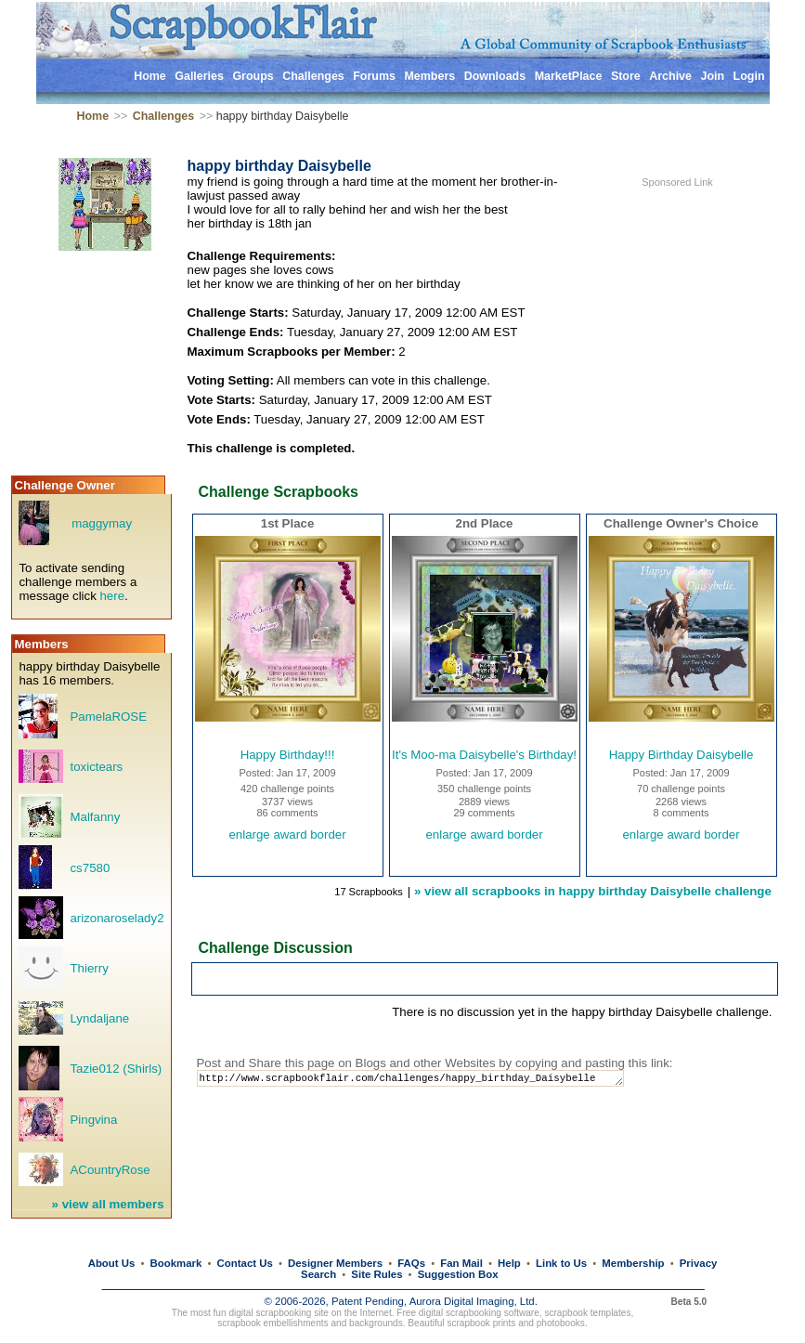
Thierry (89, 968)
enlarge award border (286, 834)
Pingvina (93, 1120)
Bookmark (176, 1263)
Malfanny (95, 817)
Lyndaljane (99, 1018)
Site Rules (376, 1274)
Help (509, 1263)
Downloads (495, 76)
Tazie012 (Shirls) (116, 1069)
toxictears (96, 767)
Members (429, 76)
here (111, 596)
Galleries (199, 76)
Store (626, 76)
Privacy (699, 1263)
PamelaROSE (108, 717)
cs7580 (90, 868)
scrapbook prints (481, 1323)
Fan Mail (461, 1263)
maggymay (101, 523)
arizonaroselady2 (116, 918)
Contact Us (245, 1263)
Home (150, 76)
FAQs (411, 1263)
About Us (112, 1263)
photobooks (561, 1323)
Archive (670, 76)
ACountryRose (109, 1170)
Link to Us (561, 1263)
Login (749, 76)
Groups (252, 76)
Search (318, 1274)
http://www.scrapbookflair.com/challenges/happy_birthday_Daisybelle (427, 1079)
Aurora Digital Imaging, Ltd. (473, 1301)
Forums (374, 76)
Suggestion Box (458, 1274)
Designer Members (335, 1263)
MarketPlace (569, 76)
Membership (633, 1263)
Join (712, 76)
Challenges (313, 76)
